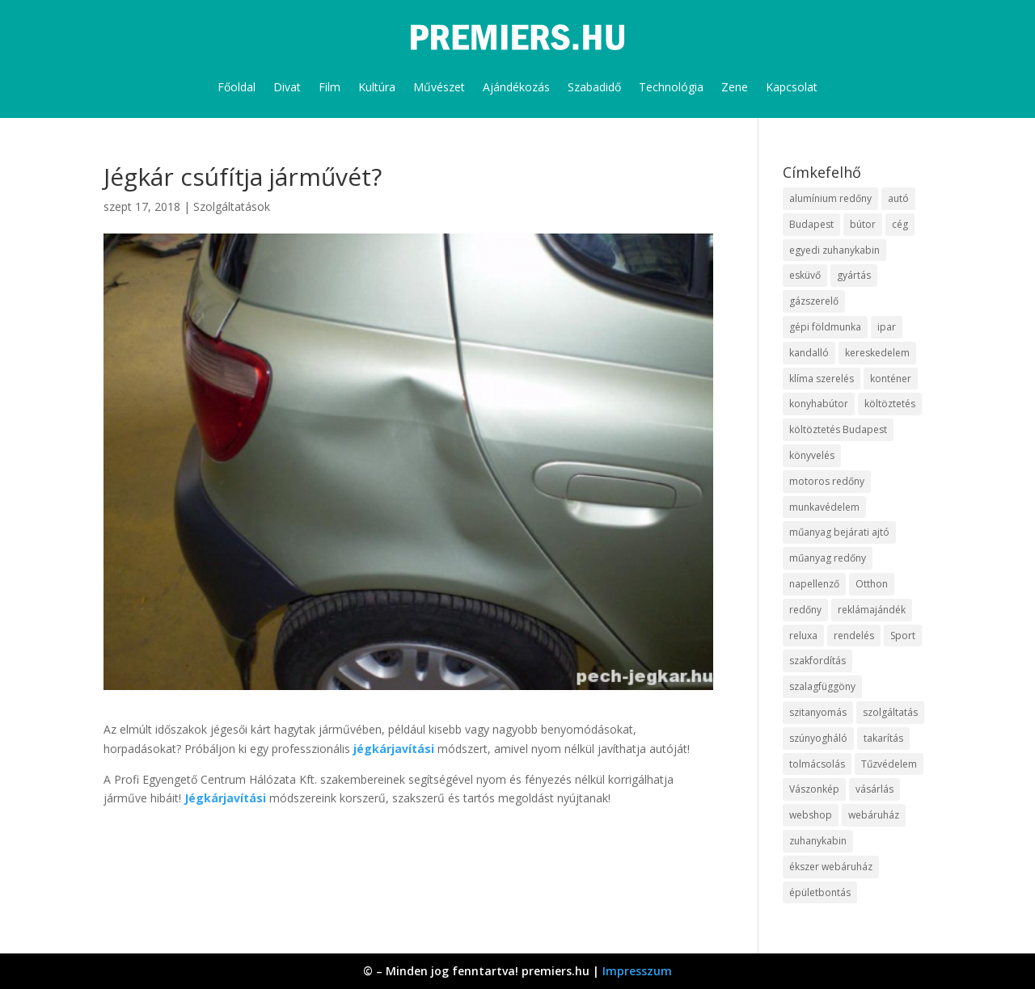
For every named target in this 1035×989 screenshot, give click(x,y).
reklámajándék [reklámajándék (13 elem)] (872, 610)
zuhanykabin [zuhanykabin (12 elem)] (818, 841)
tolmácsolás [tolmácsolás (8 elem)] (817, 764)
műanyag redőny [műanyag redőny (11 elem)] (827, 558)
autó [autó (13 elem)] (898, 198)
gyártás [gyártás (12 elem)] (854, 275)
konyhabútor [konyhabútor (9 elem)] (818, 403)
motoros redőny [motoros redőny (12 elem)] (826, 481)
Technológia (671, 87)
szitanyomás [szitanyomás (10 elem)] (818, 712)
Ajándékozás (516, 87)
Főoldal (237, 87)
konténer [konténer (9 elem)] (890, 378)
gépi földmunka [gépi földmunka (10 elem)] (825, 327)
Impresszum (637, 970)
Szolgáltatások (231, 206)
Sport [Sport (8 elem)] (902, 635)
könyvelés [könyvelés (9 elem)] (811, 455)
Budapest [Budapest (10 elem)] (811, 224)
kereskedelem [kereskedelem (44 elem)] (877, 353)
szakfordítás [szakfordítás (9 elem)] (817, 660)
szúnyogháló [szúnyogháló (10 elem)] (818, 738)
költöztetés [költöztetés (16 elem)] (889, 403)
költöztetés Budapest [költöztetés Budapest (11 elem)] (838, 429)
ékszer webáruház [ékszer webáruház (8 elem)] (830, 866)
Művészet (439, 87)
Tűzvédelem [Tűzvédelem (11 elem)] (889, 764)
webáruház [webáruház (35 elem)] (873, 815)
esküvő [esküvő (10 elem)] (805, 275)
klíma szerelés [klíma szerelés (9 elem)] (821, 378)
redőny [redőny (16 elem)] (805, 610)
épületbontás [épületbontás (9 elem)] (820, 892)
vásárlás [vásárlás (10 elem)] (874, 789)
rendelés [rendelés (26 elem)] (854, 635)
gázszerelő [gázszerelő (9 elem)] (814, 301)
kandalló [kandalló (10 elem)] (809, 353)
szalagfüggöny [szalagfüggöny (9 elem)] (822, 686)
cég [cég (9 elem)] (900, 224)
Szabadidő (594, 87)
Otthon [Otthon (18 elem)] (871, 584)
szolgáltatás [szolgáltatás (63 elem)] (890, 712)
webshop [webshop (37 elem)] (810, 815)
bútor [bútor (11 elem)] (863, 224)
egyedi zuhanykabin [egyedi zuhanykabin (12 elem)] (834, 250)
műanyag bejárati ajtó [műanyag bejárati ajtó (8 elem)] (839, 532)
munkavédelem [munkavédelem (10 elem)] (824, 507)
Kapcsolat (791, 87)
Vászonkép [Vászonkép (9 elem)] (814, 789)
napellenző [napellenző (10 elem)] (814, 584)
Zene (734, 87)
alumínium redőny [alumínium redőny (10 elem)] (830, 198)
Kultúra (376, 87)
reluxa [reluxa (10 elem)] (803, 635)
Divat (287, 87)
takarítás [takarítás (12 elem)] (883, 738)
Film (329, 87)
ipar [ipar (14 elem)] (886, 327)
